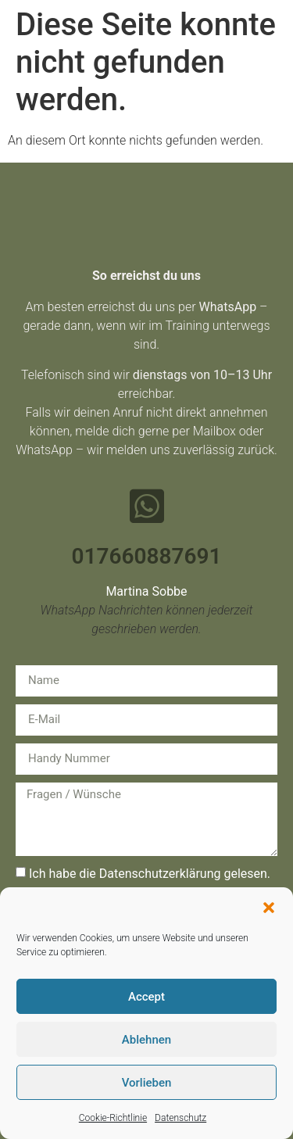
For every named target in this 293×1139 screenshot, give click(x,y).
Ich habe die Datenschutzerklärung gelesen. (149, 873)
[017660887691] (146, 505)
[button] (269, 907)
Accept (146, 997)
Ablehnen (146, 1040)
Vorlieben (147, 1083)
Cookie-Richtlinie (113, 1117)
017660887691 (147, 556)
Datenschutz (180, 1117)
